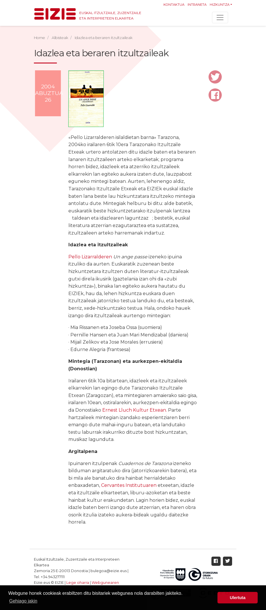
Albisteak (60, 38)
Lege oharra (77, 582)
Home (39, 38)
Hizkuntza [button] (220, 5)
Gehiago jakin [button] (23, 601)
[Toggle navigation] (220, 17)
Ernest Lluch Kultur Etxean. (134, 410)
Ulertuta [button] (237, 597)
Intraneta (197, 5)
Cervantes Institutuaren (129, 485)
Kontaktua (173, 5)
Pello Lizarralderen (90, 257)
